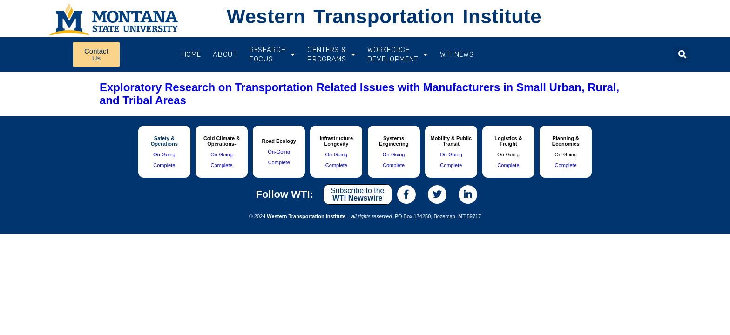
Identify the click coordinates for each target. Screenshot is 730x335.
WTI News (457, 54)
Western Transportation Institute (384, 16)
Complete (164, 165)
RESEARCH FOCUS (272, 54)
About (225, 54)
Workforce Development (397, 54)
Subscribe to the (358, 194)
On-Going (164, 154)
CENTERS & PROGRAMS (331, 54)
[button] (682, 55)
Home (191, 54)
